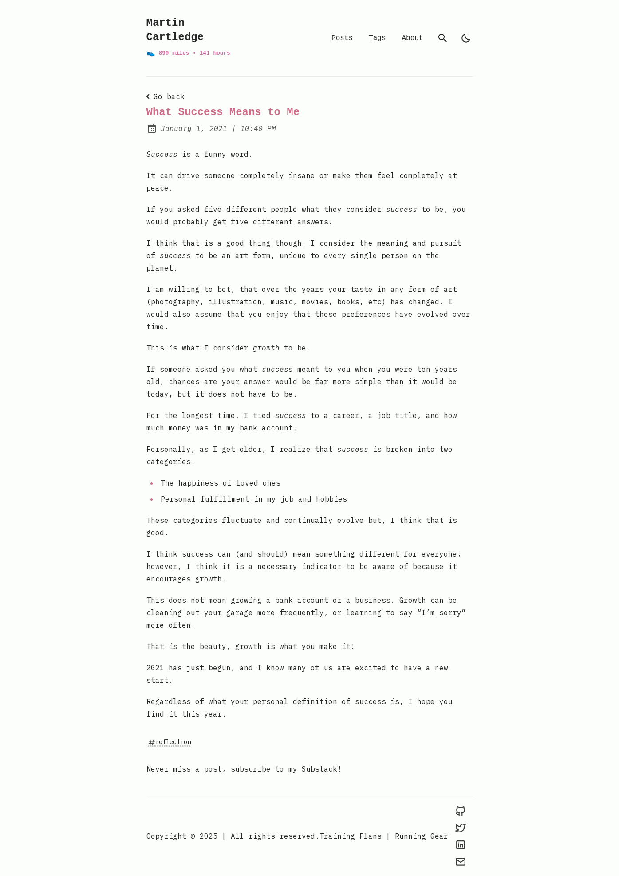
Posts (342, 38)
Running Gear (421, 836)
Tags (377, 38)
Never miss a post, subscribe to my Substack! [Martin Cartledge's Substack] (244, 769)
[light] (466, 38)
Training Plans (350, 836)
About (412, 38)
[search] (443, 38)
